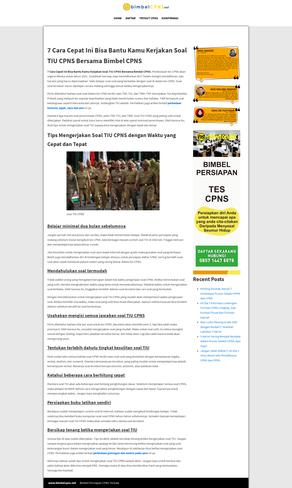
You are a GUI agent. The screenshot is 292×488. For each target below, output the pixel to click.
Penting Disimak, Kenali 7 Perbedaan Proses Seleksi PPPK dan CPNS (220, 293)
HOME (118, 18)
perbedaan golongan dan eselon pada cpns (120, 453)
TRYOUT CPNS (148, 18)
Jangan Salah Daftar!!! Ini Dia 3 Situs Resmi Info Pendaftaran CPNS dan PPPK (219, 355)
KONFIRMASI (170, 18)
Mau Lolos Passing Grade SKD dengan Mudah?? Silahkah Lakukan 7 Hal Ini (218, 326)
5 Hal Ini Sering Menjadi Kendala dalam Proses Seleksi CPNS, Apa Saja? (220, 341)
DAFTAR (131, 18)
